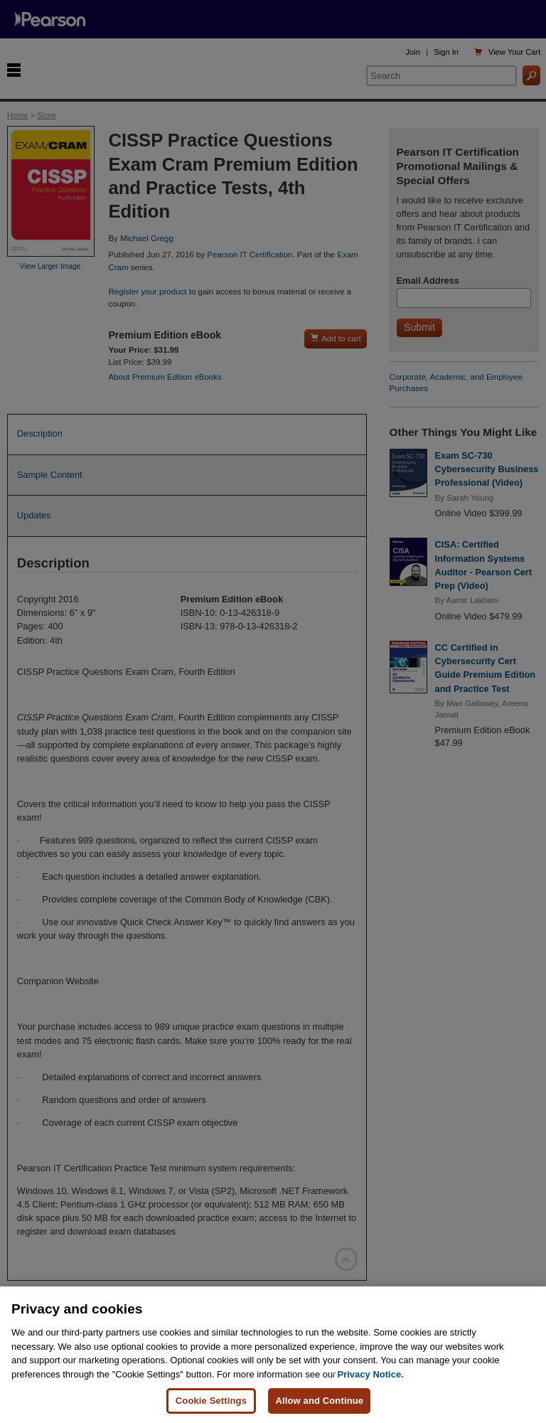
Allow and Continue (319, 1401)
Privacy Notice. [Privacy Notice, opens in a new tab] (371, 1375)
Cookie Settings (211, 1401)
